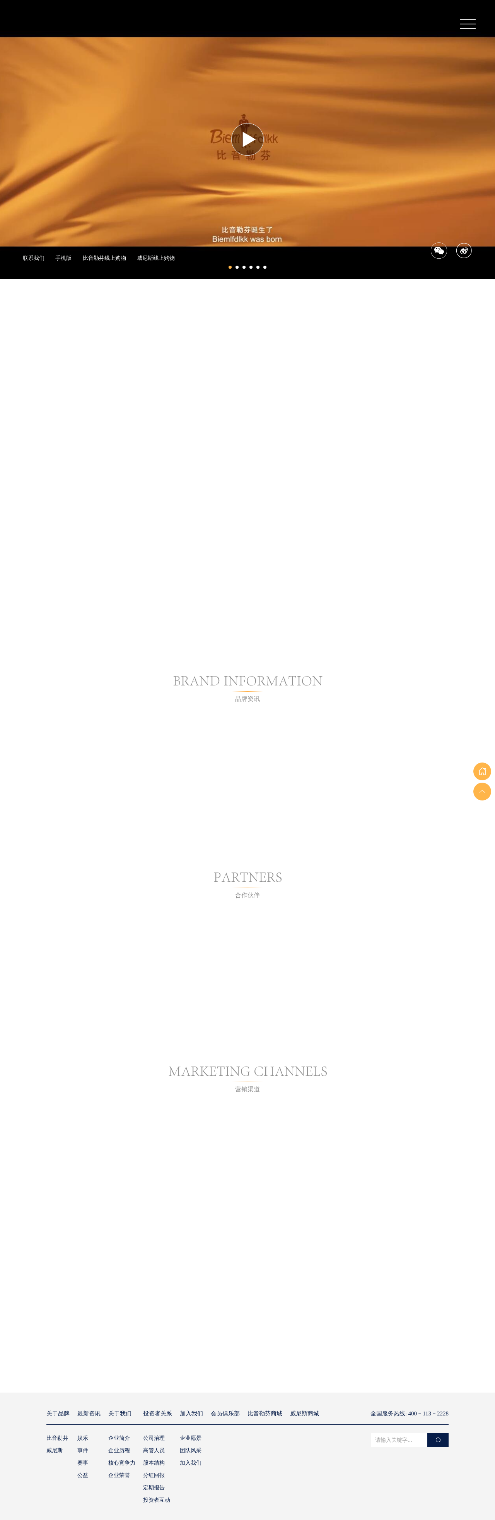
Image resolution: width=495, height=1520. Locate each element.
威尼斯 (54, 1450)
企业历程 (119, 1450)
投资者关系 (157, 1414)
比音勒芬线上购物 (104, 258)
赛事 (82, 1463)
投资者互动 (156, 1500)
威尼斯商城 (304, 1414)
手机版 (63, 257)
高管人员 (154, 1450)
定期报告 (154, 1488)
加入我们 (191, 1414)
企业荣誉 (119, 1475)
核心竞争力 (121, 1463)
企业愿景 (190, 1438)
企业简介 (119, 1438)
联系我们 (33, 258)
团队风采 (190, 1450)
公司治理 (154, 1438)
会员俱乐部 (225, 1414)
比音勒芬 (57, 1438)
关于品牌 (58, 1414)
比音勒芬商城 (265, 1414)
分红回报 (154, 1475)
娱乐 (82, 1438)
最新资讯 (89, 1414)
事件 (82, 1450)
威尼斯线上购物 (156, 258)
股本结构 (154, 1463)
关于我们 (119, 1414)
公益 (82, 1475)
